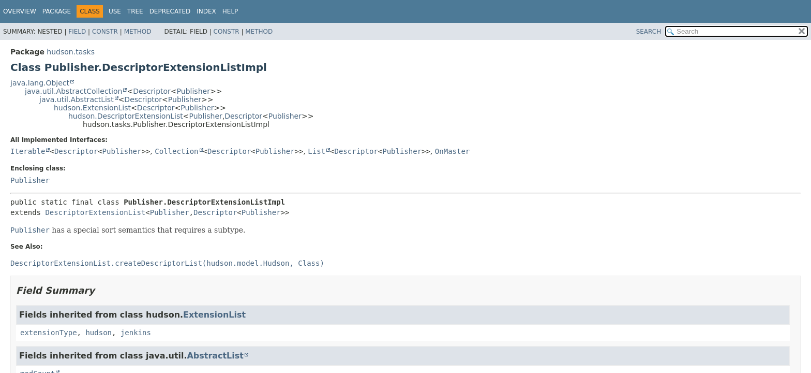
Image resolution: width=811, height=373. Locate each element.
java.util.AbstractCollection (73, 91)
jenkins (136, 332)
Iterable (27, 151)
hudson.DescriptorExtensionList (125, 116)
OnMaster (452, 151)
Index (206, 11)
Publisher (193, 91)
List (316, 151)
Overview (19, 11)
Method (138, 31)
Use (115, 11)
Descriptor (152, 91)
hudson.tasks (71, 52)
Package (56, 11)
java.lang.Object (39, 83)
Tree (135, 11)
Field (77, 31)
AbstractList (215, 356)
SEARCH (649, 31)
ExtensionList (214, 315)
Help (230, 11)
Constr (105, 31)
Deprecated (170, 11)
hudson (98, 332)
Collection (176, 151)
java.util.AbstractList (76, 99)
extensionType (48, 332)
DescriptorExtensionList (95, 212)
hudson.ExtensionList (92, 108)
